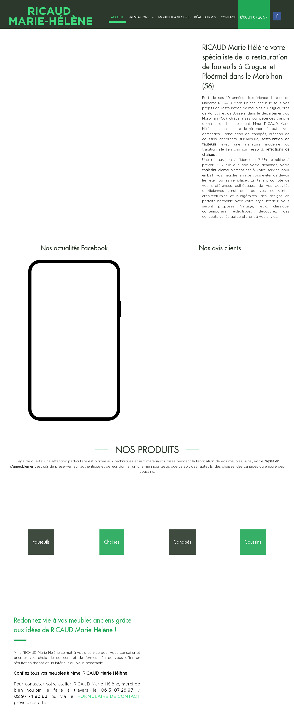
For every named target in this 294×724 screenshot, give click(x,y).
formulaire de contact (108, 696)
